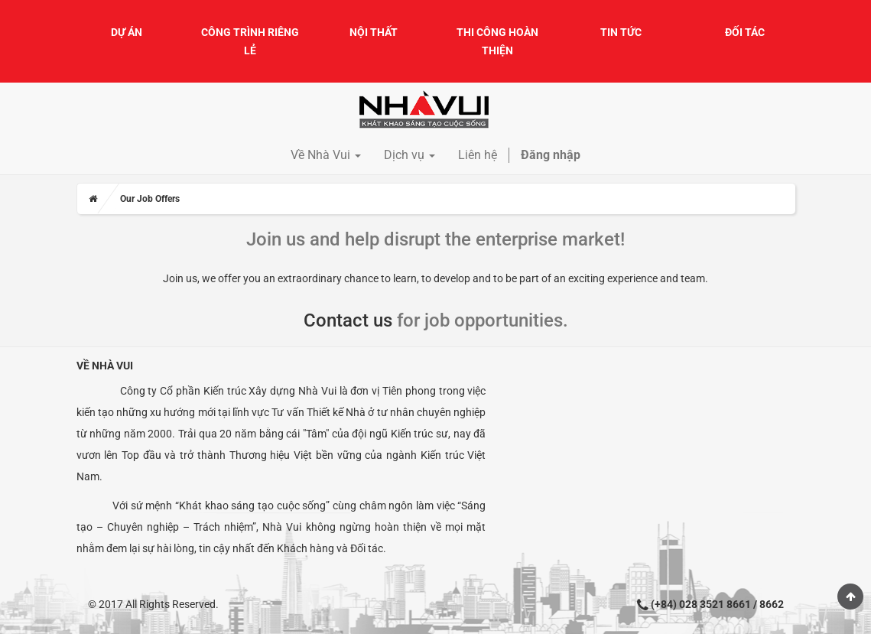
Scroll (850, 597)
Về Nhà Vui (104, 365)
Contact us (348, 320)
